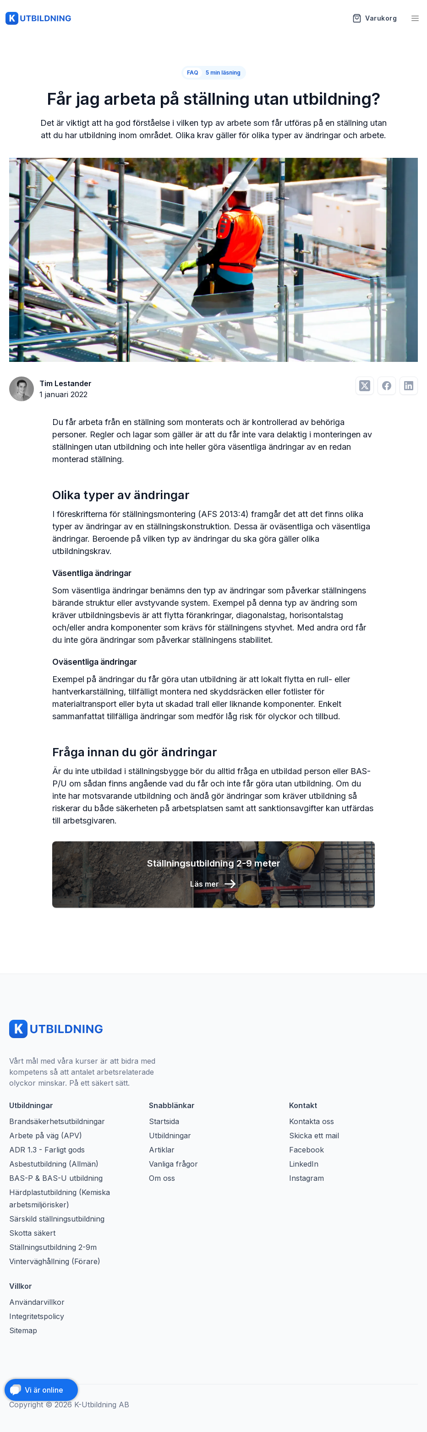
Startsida (164, 1121)
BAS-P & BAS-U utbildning (56, 1178)
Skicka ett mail (314, 1135)
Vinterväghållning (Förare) (54, 1261)
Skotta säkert (32, 1233)
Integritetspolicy (36, 1316)
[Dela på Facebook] (387, 386)
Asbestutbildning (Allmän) (54, 1163)
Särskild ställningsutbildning (56, 1218)
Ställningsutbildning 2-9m (53, 1247)
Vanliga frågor (173, 1163)
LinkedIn (303, 1163)
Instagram (306, 1178)
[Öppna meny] (415, 18)
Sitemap (23, 1330)
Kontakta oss (311, 1121)
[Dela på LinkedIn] (409, 386)
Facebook (306, 1149)
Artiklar (162, 1149)
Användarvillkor (37, 1302)
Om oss (162, 1178)
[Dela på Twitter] (365, 386)
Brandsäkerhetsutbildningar (57, 1121)
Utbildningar (170, 1135)
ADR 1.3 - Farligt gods (47, 1149)
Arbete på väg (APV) (45, 1135)
